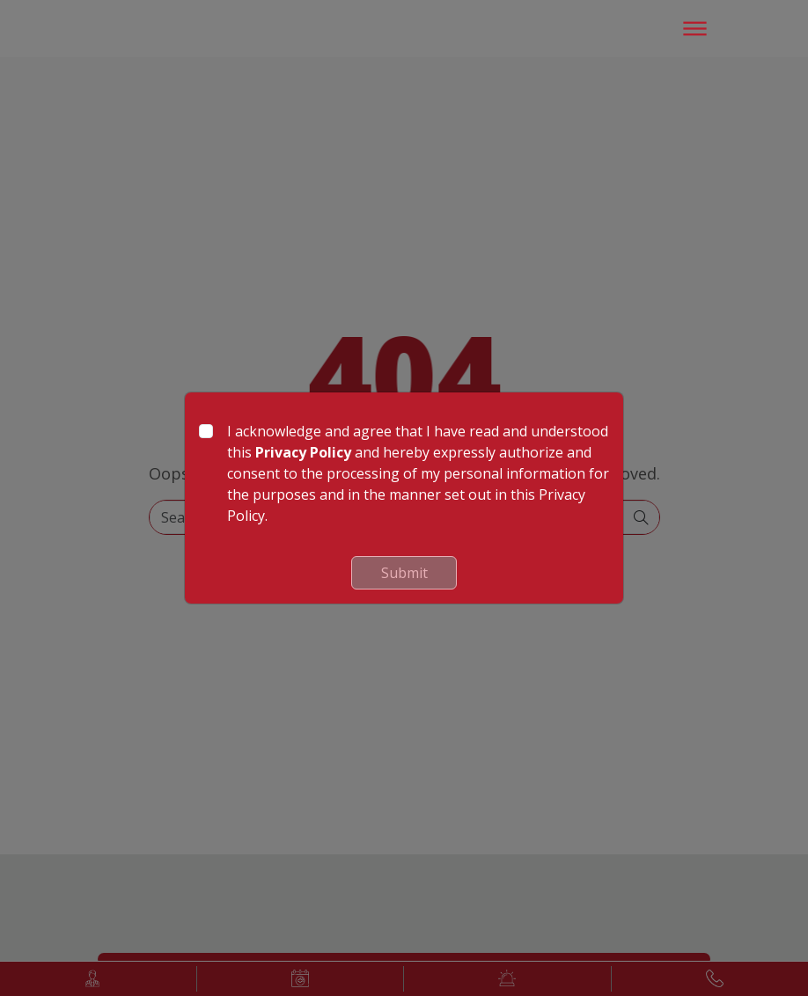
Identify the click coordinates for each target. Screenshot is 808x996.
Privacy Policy (303, 452)
